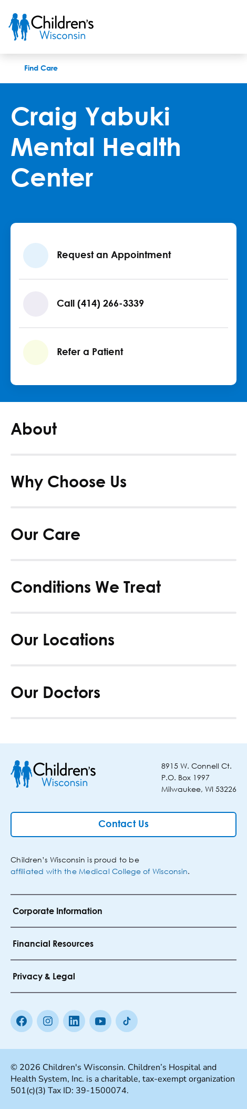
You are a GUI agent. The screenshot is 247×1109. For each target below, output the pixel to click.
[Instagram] (48, 1021)
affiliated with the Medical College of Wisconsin (99, 871)
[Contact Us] (123, 824)
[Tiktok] (127, 1021)
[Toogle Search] (198, 27)
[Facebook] (22, 1021)
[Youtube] (100, 1021)
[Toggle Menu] (226, 27)
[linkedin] (74, 1021)
